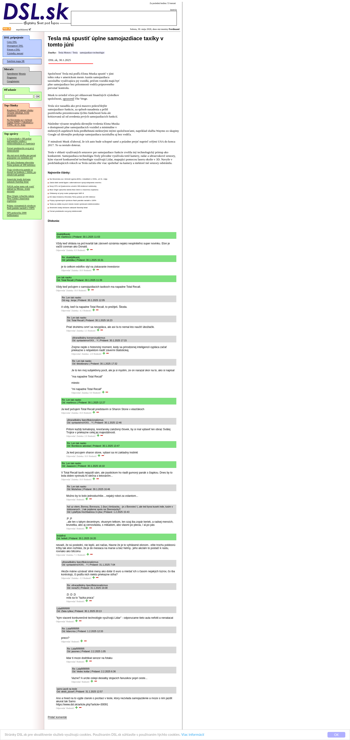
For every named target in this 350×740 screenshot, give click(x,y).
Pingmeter (12, 77)
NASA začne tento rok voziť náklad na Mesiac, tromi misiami (20, 189)
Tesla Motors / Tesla (67, 52)
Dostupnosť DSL (15, 45)
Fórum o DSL (13, 49)
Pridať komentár (57, 717)
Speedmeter (12, 73)
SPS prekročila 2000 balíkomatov (17, 214)
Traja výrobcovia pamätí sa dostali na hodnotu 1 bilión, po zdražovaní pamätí (21, 172)
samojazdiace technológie (92, 52)
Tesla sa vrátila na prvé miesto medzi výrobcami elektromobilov (75, 204)
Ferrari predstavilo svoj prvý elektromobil (20, 149)
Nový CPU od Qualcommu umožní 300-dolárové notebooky (73, 186)
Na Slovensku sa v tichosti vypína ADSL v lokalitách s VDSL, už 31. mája (20, 122)
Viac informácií (192, 735)
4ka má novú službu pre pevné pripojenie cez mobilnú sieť (21, 156)
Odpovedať (60, 250)
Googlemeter (13, 81)
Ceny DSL (12, 42)
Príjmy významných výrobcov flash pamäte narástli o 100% (21, 206)
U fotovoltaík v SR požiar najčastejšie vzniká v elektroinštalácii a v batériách (21, 141)
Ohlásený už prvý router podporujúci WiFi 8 (67, 193)
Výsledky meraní (15, 53)
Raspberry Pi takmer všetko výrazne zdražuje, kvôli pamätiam (20, 112)
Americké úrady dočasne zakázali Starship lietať (19, 180)
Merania (22, 74)
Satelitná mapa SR (16, 61)
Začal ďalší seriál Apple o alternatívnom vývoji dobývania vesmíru (75, 183)
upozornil (68, 98)
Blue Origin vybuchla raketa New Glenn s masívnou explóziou (20, 198)
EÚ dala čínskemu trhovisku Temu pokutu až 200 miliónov (21, 163)
